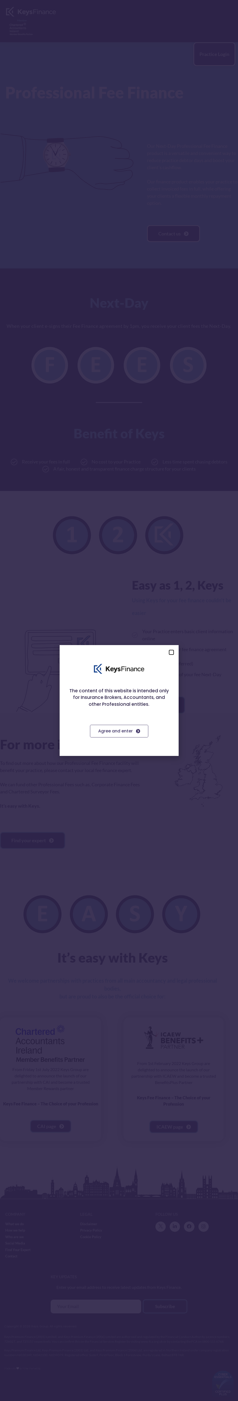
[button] (171, 652)
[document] (119, 700)
